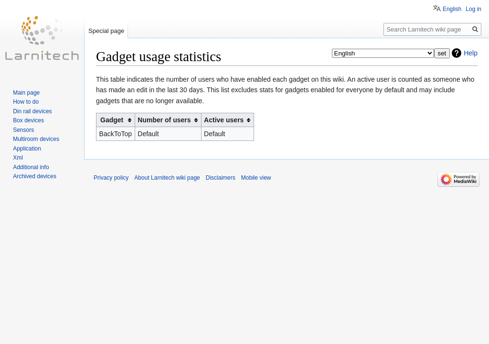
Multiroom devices (36, 139)
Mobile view (256, 177)
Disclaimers (220, 177)
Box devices (28, 120)
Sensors (23, 130)
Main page (26, 92)
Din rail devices (32, 111)
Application (27, 148)
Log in (473, 9)
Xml (18, 157)
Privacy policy (111, 177)
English (452, 9)
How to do (26, 101)
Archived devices (34, 176)
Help (471, 53)
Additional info (31, 167)
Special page (106, 30)
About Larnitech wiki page (167, 177)
